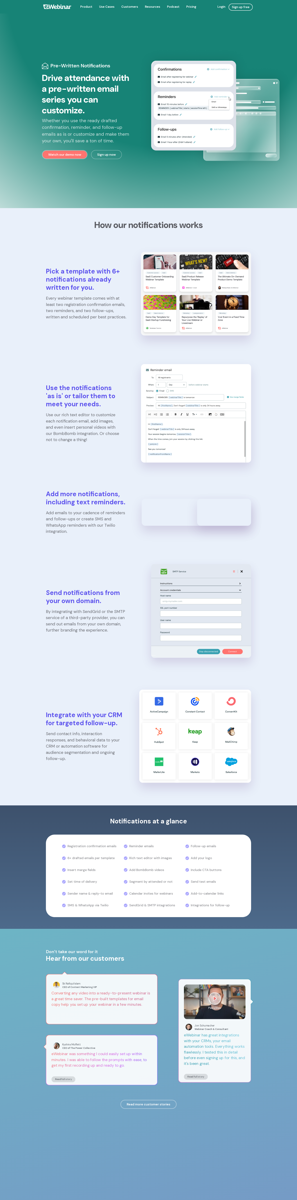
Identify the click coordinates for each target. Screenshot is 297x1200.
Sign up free (240, 7)
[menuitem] (86, 7)
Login (221, 7)
